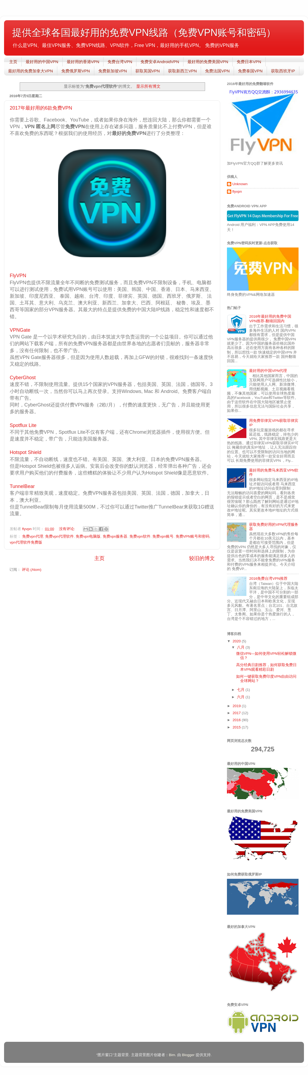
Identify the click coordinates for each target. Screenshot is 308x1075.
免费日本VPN (249, 61)
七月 (241, 690)
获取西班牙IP (283, 71)
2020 (237, 641)
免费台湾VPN (120, 61)
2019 (237, 706)
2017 (237, 713)
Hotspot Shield (25, 452)
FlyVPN (18, 275)
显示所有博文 (148, 86)
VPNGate (20, 330)
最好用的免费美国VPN (208, 61)
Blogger (188, 1055)
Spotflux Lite (23, 425)
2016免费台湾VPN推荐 (268, 579)
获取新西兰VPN (182, 71)
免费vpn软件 (139, 536)
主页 (13, 61)
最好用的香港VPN (83, 61)
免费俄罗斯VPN (75, 71)
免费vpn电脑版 (88, 536)
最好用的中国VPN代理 (268, 371)
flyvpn (237, 191)
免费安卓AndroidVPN (159, 61)
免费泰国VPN (250, 71)
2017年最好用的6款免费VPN (41, 108)
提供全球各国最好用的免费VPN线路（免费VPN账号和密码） (144, 32)
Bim (172, 1055)
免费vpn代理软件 (59, 536)
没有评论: (67, 529)
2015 (237, 727)
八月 (241, 647)
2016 (237, 720)
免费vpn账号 (162, 536)
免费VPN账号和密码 (193, 536)
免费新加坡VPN (112, 71)
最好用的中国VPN (42, 61)
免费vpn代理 (32, 536)
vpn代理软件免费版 (26, 542)
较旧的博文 (202, 558)
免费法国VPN (217, 71)
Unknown (239, 184)
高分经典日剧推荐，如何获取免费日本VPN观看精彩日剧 (266, 667)
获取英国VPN (147, 71)
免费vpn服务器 (115, 536)
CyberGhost (23, 377)
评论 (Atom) (31, 570)
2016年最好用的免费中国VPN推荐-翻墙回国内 (270, 318)
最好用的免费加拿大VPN (30, 71)
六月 (241, 697)
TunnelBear (23, 486)
